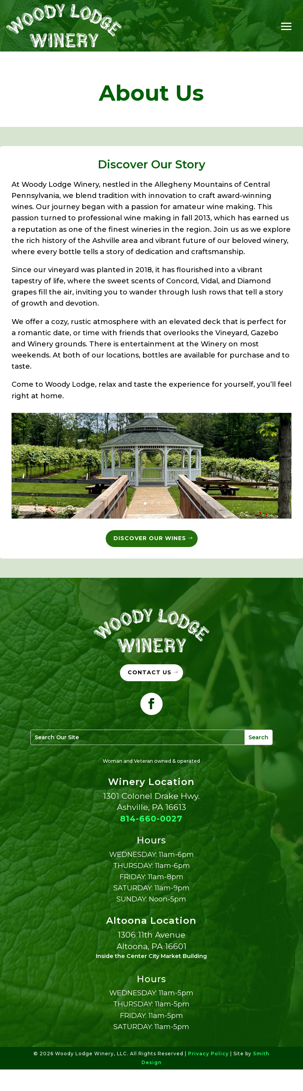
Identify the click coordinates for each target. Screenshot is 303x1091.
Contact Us (149, 694)
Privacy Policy (208, 1075)
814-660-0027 (151, 840)
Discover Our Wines (149, 538)
